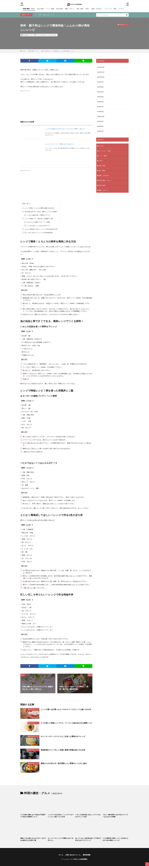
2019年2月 (100, 111)
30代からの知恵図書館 (80, 859)
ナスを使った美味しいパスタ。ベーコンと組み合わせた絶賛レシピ (66, 723)
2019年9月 (100, 82)
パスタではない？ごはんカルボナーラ (37, 225)
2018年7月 (100, 131)
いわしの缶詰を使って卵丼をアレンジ (37, 215)
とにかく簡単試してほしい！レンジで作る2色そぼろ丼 (39, 229)
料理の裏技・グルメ (29, 8)
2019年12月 (100, 67)
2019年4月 (100, 101)
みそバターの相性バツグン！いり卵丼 (37, 222)
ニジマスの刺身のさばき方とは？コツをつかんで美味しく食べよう (65, 129)
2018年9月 (100, 121)
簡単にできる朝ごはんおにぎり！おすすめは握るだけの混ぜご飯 (33, 839)
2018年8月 (100, 126)
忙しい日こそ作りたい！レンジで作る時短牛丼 (37, 232)
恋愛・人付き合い (97, 8)
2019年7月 (100, 92)
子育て (87, 8)
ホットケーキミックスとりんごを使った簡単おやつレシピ (63, 736)
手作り (51, 35)
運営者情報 (86, 855)
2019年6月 (100, 97)
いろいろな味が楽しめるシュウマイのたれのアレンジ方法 (88, 816)
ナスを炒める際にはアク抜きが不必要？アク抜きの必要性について (33, 816)
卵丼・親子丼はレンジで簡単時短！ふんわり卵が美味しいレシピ (57, 51)
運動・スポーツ (69, 8)
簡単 (54, 35)
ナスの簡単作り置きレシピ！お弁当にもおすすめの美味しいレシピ (115, 839)
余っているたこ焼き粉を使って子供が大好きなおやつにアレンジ (88, 839)
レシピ (47, 35)
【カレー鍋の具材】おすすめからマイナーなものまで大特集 (115, 816)
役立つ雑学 (40, 8)
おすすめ (43, 35)
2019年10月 (100, 77)
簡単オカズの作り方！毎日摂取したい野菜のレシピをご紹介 (64, 763)
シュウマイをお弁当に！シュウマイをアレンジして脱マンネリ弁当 (60, 816)
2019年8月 (100, 87)
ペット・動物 (50, 8)
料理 (48, 15)
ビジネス (121, 8)
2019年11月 (100, 72)
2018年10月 (100, 116)
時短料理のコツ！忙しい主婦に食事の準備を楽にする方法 (63, 750)
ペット (35, 15)
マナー (52, 15)
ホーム (61, 855)
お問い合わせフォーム (73, 855)
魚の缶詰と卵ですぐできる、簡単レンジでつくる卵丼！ (40, 211)
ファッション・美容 (110, 8)
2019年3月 (100, 106)
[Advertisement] (56, 105)
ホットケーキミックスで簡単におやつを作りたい (60, 144)
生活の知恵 (59, 8)
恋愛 (44, 15)
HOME (23, 51)
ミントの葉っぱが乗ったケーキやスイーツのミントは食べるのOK (66, 709)
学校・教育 (79, 8)
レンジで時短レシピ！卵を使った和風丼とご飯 (37, 218)
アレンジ (38, 35)
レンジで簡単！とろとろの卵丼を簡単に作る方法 (38, 208)
